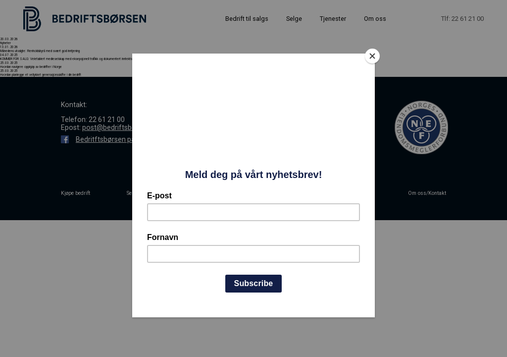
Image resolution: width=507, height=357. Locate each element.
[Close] (372, 56)
